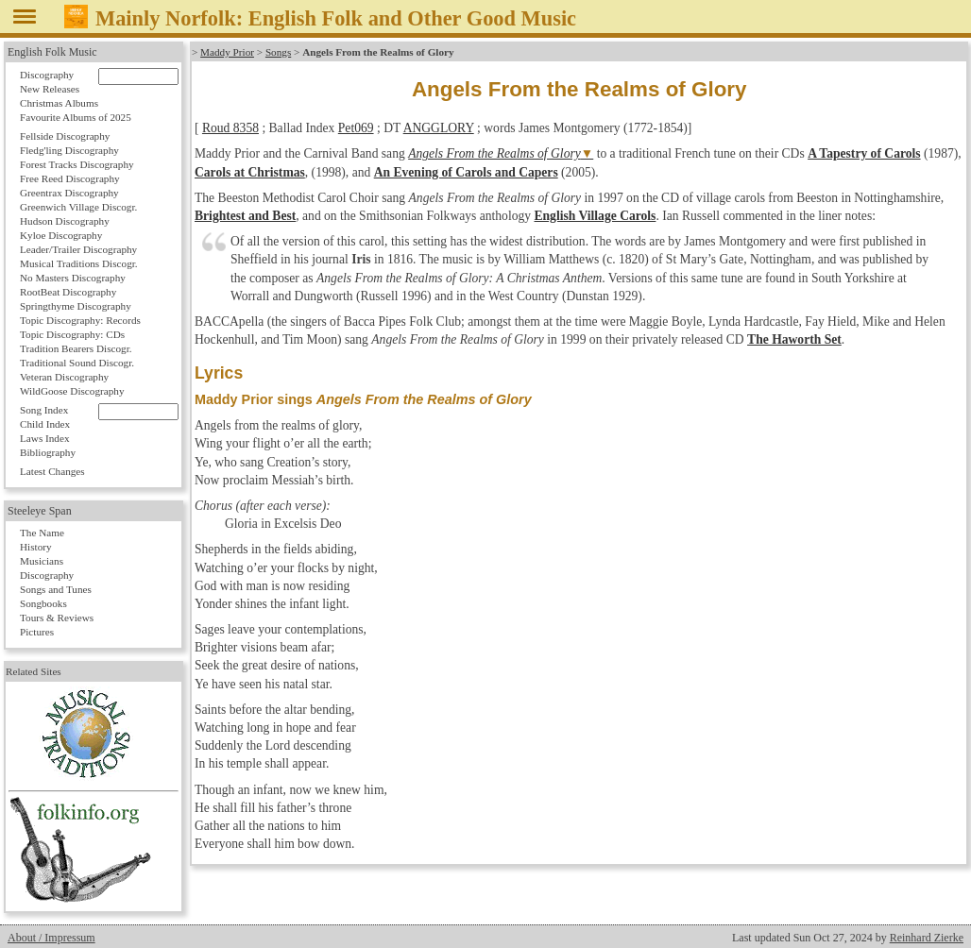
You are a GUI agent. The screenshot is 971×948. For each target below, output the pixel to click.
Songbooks (43, 603)
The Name (42, 532)
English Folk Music (52, 52)
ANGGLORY (438, 128)
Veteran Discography (64, 376)
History (36, 546)
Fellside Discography (65, 136)
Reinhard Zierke (926, 937)
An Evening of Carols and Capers (466, 172)
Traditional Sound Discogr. (77, 362)
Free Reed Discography (70, 178)
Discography (47, 74)
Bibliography (48, 452)
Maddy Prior (227, 52)
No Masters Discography (73, 277)
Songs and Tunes (56, 589)
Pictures (37, 631)
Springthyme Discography (75, 306)
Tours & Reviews (57, 617)
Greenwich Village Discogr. (78, 206)
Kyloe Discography (61, 235)
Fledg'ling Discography (69, 150)
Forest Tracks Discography (77, 164)
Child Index (45, 424)
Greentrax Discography (69, 192)
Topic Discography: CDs (72, 334)
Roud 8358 (230, 128)
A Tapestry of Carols (864, 153)
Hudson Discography (65, 221)
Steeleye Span (40, 510)
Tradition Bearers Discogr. (76, 348)
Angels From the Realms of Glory (494, 153)
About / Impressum (51, 937)
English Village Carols (595, 216)
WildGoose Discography (72, 391)
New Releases (49, 88)
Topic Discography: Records (80, 320)
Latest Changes (52, 471)
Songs (278, 52)
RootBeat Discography (68, 291)
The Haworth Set (794, 339)
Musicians (41, 561)
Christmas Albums (59, 103)
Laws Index (45, 438)
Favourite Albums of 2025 (75, 117)
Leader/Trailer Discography (78, 249)
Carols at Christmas (250, 172)
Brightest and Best (245, 216)
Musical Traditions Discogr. (79, 263)
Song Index (44, 409)
